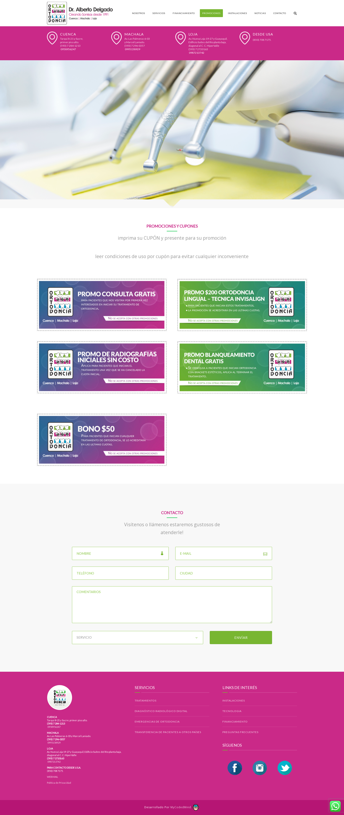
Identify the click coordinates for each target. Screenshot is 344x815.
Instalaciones (237, 13)
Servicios (158, 13)
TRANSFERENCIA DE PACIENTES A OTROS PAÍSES (168, 732)
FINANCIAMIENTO (235, 721)
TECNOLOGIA (232, 711)
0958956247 (68, 49)
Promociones (211, 13)
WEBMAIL (52, 776)
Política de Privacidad (59, 782)
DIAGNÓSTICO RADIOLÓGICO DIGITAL (161, 711)
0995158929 (132, 49)
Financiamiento (184, 13)
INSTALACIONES (233, 700)
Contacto (279, 13)
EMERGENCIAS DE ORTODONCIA (157, 721)
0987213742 (196, 52)
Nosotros (138, 13)
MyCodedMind (184, 807)
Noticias (260, 13)
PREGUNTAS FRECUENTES (240, 732)
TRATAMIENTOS (145, 700)
